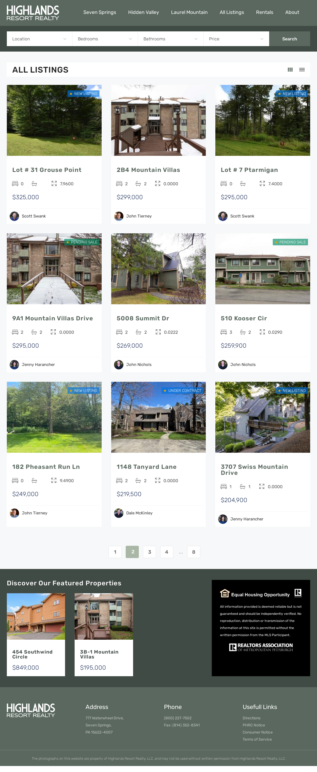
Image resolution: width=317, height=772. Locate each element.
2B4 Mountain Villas (148, 170)
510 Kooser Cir (244, 318)
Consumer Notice (258, 732)
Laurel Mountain (189, 12)
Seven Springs (99, 12)
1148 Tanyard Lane (147, 466)
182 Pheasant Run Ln (46, 466)
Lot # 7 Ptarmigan (249, 170)
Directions (251, 718)
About (292, 12)
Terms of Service (257, 739)
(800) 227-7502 (178, 718)
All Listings (232, 12)
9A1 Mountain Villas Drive (52, 318)
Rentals (264, 12)
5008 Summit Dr (143, 318)
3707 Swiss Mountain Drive (254, 469)
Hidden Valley (143, 12)
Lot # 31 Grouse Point (47, 170)
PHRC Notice (254, 725)
